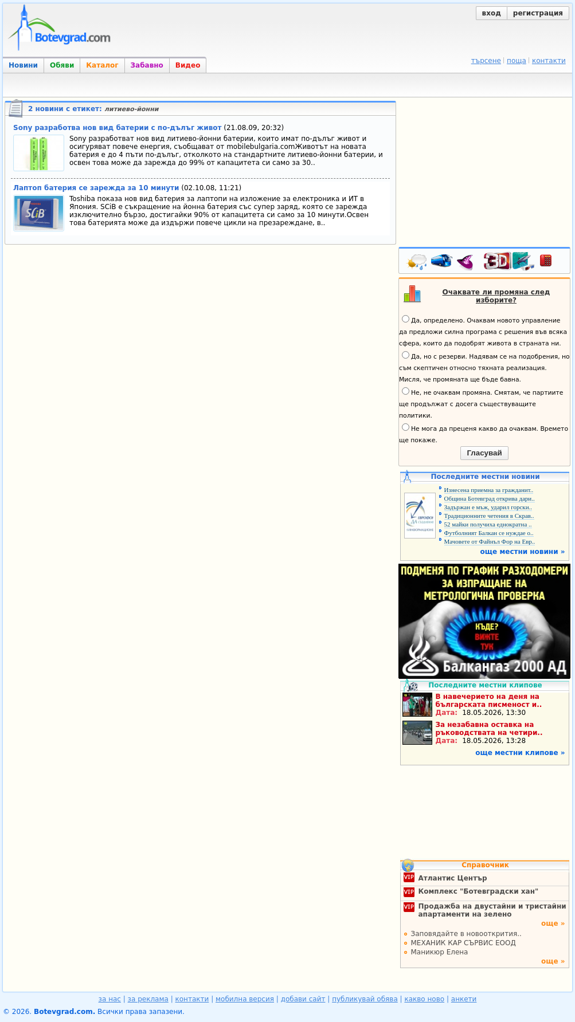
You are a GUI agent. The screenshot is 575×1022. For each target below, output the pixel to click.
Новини (23, 65)
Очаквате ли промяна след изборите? (496, 296)
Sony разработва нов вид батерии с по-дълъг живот (117, 128)
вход (491, 13)
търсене (486, 61)
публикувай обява (365, 999)
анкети (464, 999)
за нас (110, 999)
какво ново (424, 999)
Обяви (62, 65)
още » (553, 923)
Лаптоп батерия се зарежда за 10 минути (96, 188)
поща (516, 61)
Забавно (147, 65)
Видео (188, 65)
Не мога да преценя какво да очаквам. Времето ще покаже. (483, 433)
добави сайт (303, 999)
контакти (549, 61)
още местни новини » (522, 552)
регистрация (538, 13)
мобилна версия (245, 999)
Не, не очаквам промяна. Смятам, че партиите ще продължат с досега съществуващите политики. (481, 403)
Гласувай (484, 453)
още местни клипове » (520, 753)
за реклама (148, 999)
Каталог (102, 65)
